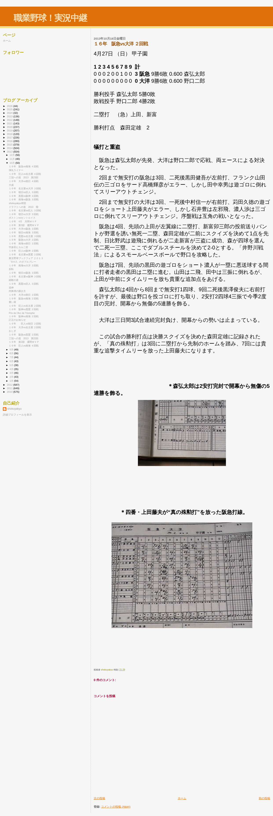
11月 (12, 159)
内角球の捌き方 (17, 291)
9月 (12, 349)
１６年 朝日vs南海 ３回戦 (23, 232)
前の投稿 (264, 798)
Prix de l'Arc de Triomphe (22, 313)
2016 (10, 141)
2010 (10, 391)
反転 (11, 269)
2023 (10, 116)
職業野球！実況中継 (50, 18)
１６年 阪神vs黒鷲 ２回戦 (23, 309)
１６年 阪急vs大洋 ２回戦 (23, 239)
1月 (12, 380)
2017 (10, 137)
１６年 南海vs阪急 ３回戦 (23, 199)
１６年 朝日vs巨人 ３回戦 (23, 192)
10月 (12, 163)
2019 (10, 130)
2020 (10, 126)
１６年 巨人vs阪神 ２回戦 (23, 250)
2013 (10, 151)
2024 (10, 112)
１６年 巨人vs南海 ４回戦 (23, 345)
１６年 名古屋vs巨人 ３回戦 (25, 210)
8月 (12, 353)
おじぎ (12, 331)
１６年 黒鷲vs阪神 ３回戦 (23, 196)
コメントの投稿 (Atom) (115, 806)
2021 (10, 123)
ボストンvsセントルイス (22, 217)
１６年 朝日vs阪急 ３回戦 (23, 272)
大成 (11, 185)
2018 (10, 134)
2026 (10, 106)
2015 (10, 144)
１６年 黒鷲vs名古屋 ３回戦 (25, 236)
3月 (12, 373)
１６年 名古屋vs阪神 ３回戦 (25, 276)
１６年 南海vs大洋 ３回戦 (23, 265)
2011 (10, 388)
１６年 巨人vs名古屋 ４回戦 (25, 174)
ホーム (182, 798)
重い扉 (12, 302)
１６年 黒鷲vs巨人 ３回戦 (23, 283)
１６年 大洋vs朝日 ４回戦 (23, 181)
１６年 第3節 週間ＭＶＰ (24, 225)
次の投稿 (99, 798)
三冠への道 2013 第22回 (23, 338)
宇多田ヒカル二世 (18, 247)
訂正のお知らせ (17, 320)
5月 (12, 365)
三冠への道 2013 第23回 (23, 177)
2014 (10, 148)
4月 (12, 369)
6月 (12, 361)
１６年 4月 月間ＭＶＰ (23, 221)
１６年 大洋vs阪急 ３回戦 (23, 228)
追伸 (11, 287)
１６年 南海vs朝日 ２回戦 (23, 243)
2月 (12, 377)
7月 (12, 357)
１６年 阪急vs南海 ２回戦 (23, 298)
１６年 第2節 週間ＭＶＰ (24, 342)
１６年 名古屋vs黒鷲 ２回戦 (25, 254)
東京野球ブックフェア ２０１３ (26, 258)
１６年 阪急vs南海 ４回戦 (23, 166)
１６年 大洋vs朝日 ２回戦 (23, 294)
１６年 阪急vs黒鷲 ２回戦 (23, 334)
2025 (10, 109)
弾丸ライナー (16, 170)
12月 (12, 155)
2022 (10, 119)
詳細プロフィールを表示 (17, 414)
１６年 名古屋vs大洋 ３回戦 (25, 188)
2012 (10, 384)
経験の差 (13, 280)
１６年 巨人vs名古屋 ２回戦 (25, 305)
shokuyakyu (14, 408)
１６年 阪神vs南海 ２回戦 (23, 316)
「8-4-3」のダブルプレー (22, 261)
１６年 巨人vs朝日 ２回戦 (25, 323)
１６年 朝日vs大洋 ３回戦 (23, 214)
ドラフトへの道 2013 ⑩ (23, 207)
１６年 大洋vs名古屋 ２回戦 (25, 327)
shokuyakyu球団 (17, 203)
